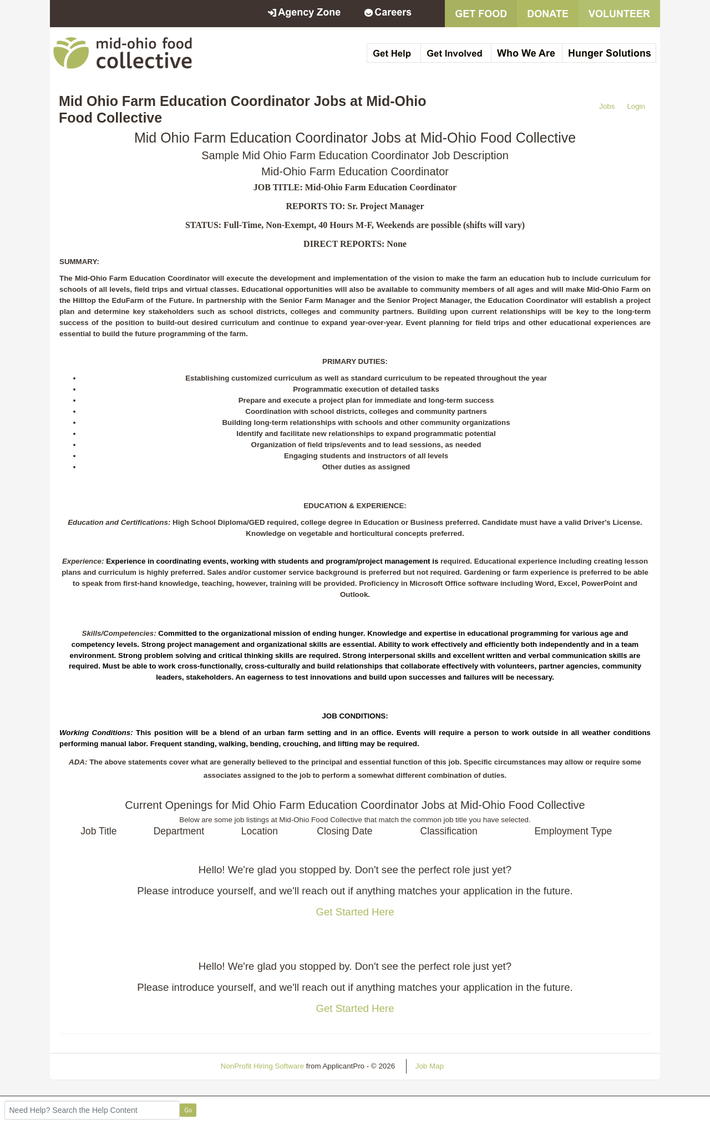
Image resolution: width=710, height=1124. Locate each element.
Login (636, 106)
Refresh (477, 1066)
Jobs (607, 106)
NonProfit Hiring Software (262, 1066)
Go (188, 1110)
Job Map (429, 1066)
